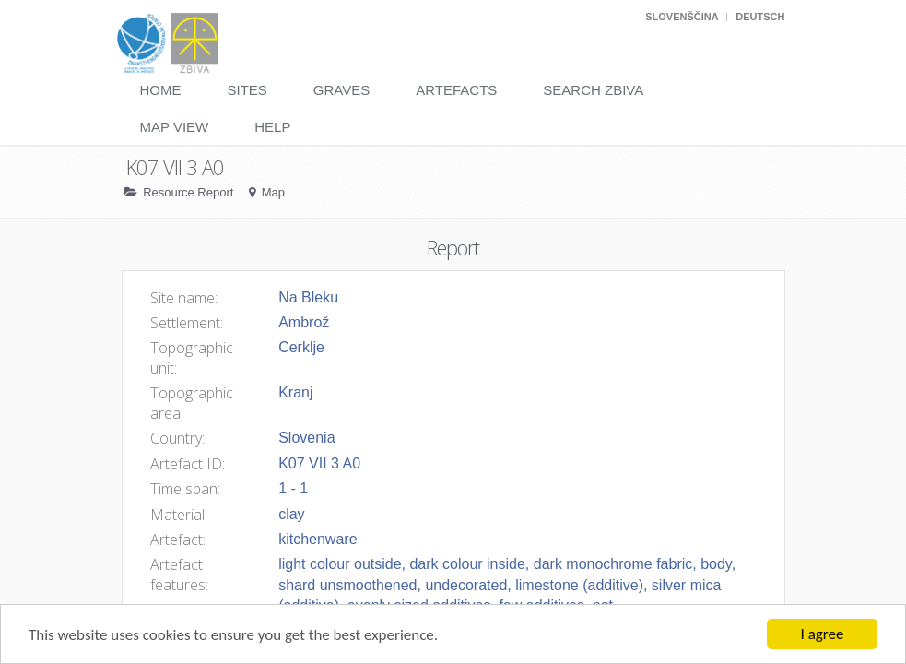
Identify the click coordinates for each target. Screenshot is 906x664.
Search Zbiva (593, 90)
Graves (341, 90)
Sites (247, 90)
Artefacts (456, 90)
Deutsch (759, 16)
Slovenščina (681, 16)
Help (272, 127)
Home (161, 90)
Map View (174, 127)
